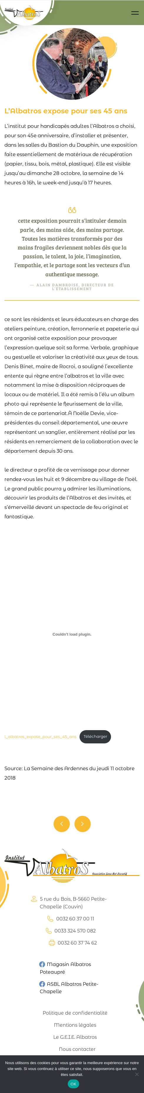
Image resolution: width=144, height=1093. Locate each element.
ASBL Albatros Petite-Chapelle (68, 987)
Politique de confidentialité (75, 1013)
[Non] (137, 1074)
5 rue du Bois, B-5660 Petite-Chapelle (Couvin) (68, 902)
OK (73, 1084)
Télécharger (95, 736)
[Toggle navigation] (135, 12)
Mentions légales (75, 1025)
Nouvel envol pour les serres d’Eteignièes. (62, 824)
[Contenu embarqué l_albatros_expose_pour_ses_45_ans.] (72, 634)
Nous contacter (77, 1049)
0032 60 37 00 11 (70, 919)
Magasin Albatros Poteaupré (65, 968)
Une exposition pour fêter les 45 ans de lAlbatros (83, 824)
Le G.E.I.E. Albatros (75, 1037)
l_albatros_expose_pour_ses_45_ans (40, 736)
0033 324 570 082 (70, 931)
